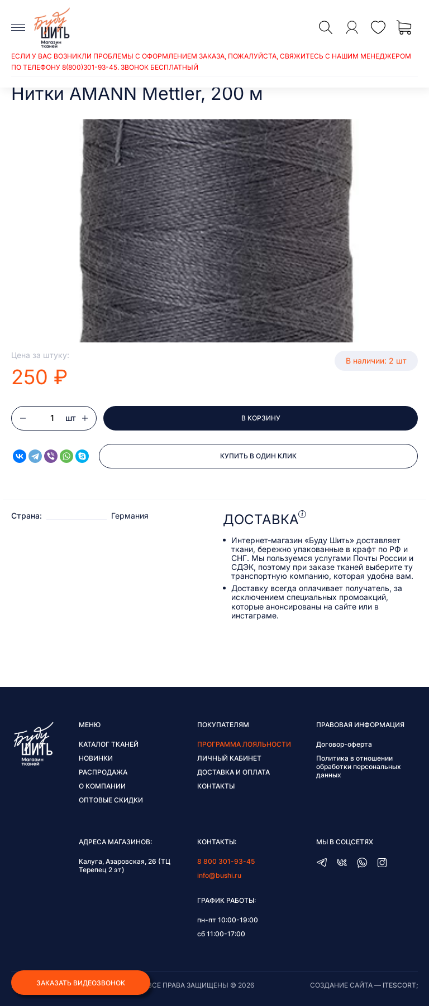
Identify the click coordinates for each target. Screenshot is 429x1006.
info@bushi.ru (219, 875)
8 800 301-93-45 (226, 861)
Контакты (216, 786)
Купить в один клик (258, 456)
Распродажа (103, 772)
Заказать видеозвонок (80, 983)
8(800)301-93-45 (89, 67)
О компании (102, 786)
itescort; (400, 985)
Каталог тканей (109, 744)
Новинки (96, 758)
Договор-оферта (344, 744)
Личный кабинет (229, 758)
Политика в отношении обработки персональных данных (358, 766)
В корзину (260, 418)
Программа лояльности (244, 744)
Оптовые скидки (111, 800)
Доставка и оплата (233, 772)
